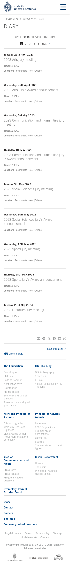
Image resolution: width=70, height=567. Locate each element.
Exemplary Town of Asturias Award (15, 490)
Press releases (11, 473)
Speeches (40, 376)
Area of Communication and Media (16, 460)
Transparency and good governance (17, 404)
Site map (9, 518)
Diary (7, 501)
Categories (40, 437)
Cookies (45, 537)
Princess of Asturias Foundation (20, 19)
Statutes (8, 376)
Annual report (11, 391)
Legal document (13, 533)
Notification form (13, 383)
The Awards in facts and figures (48, 447)
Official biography (44, 372)
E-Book (39, 380)
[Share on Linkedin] (59, 338)
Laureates (40, 423)
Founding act (11, 372)
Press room (10, 469)
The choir (40, 467)
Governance (10, 387)
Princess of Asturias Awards (47, 415)
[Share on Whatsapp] (64, 338)
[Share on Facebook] (54, 338)
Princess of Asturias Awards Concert (46, 472)
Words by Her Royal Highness (15, 428)
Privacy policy (42, 533)
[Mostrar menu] (63, 7)
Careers (8, 513)
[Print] (43, 338)
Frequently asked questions (13, 479)
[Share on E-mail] (38, 338)
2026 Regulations (45, 427)
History (39, 463)
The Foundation (13, 366)
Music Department (46, 457)
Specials (39, 441)
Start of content (56, 349)
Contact (8, 507)
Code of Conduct (13, 380)
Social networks (29, 537)
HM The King (43, 366)
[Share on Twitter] (49, 338)
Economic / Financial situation (15, 397)
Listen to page (13, 354)
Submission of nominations (43, 432)
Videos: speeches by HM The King (48, 385)
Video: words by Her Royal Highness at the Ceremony (16, 436)
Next (45, 43)
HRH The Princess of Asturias (17, 415)
